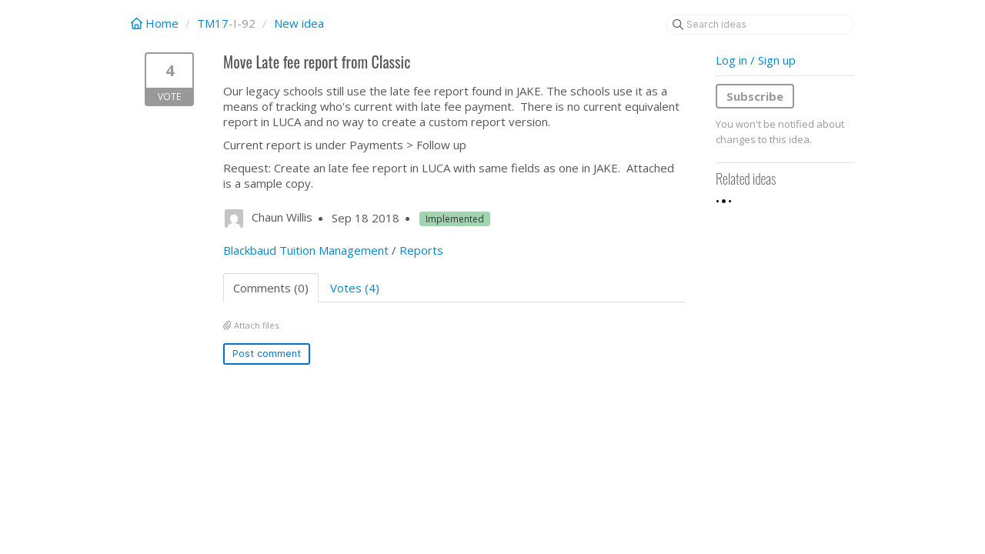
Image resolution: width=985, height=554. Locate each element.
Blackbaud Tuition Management (306, 250)
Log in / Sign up (756, 60)
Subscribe (754, 96)
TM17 (213, 23)
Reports (421, 250)
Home (156, 23)
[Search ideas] (760, 25)
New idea (299, 23)
